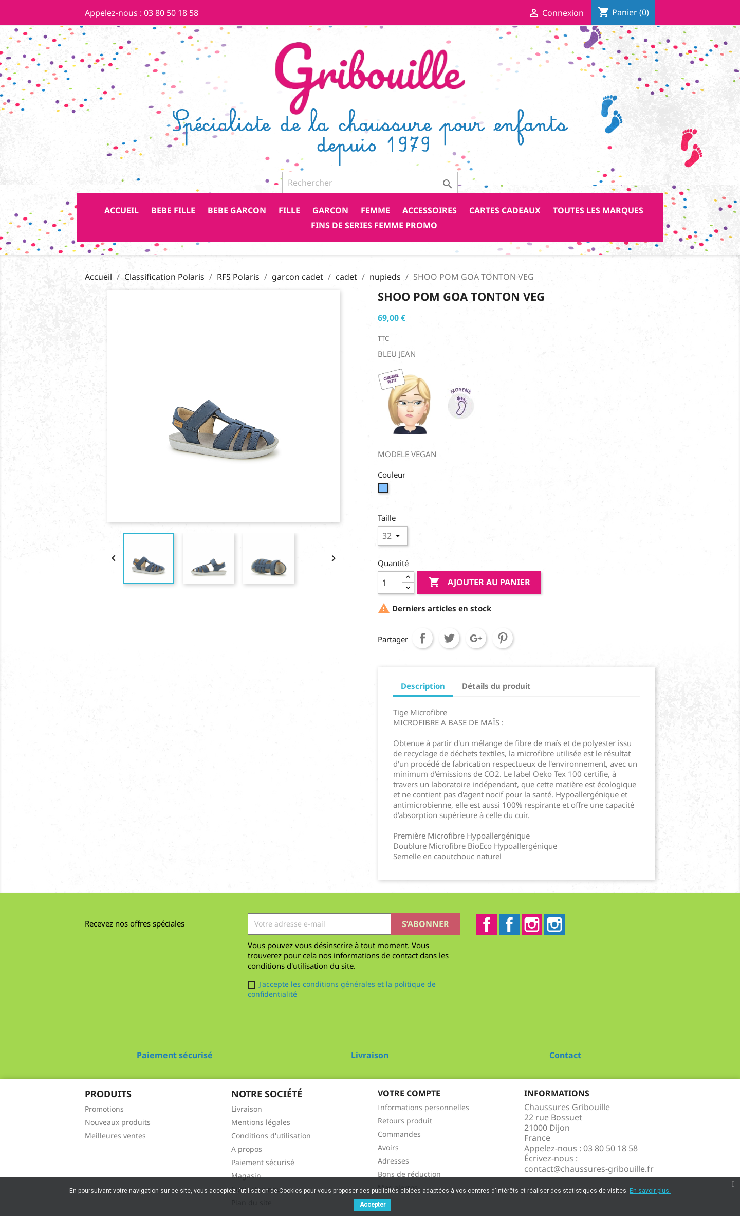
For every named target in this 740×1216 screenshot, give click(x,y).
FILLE (289, 210)
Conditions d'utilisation (271, 1135)
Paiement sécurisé (262, 1162)
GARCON (330, 210)
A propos (246, 1149)
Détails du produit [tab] (496, 686)
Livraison (246, 1109)
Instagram (532, 924)
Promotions (104, 1109)
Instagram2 (554, 924)
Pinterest (502, 638)
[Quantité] (390, 582)
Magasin (246, 1176)
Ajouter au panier (479, 582)
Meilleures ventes (115, 1135)
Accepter (372, 1204)
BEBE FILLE (173, 210)
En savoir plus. (650, 1190)
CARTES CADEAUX (505, 210)
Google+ (476, 638)
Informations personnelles (423, 1107)
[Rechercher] (370, 182)
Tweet (449, 638)
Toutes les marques (598, 210)
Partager (422, 638)
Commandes (399, 1134)
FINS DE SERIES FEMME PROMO (374, 225)
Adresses (393, 1161)
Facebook (486, 924)
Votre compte (409, 1093)
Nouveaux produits (118, 1122)
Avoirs (388, 1147)
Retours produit (405, 1121)
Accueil (121, 210)
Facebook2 (509, 924)
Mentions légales (260, 1122)
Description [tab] (423, 686)
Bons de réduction (409, 1174)
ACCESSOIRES (429, 210)
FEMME (375, 210)
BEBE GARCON (237, 210)
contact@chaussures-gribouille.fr (589, 1168)
